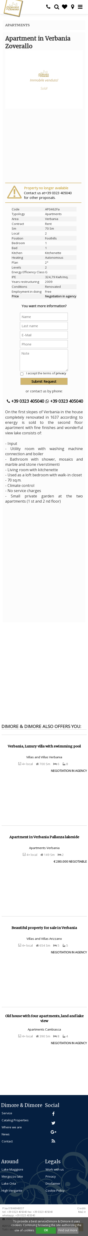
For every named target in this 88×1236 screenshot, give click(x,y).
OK (46, 1230)
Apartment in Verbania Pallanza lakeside (44, 837)
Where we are (12, 1127)
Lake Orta (9, 1183)
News (6, 1134)
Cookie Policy (55, 1190)
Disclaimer (53, 1183)
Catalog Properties (15, 1120)
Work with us (55, 1169)
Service (7, 1113)
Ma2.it (82, 1211)
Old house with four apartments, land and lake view (44, 1018)
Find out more (67, 1230)
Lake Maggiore (12, 1169)
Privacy (51, 1176)
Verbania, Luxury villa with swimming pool (44, 746)
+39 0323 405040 (25, 401)
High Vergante (12, 1190)
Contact (7, 1141)
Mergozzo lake (12, 1176)
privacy (61, 373)
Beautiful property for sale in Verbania (44, 928)
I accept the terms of (46, 373)
